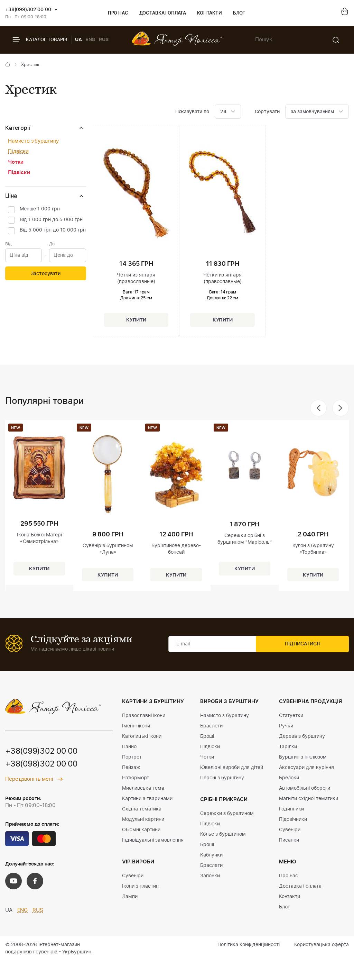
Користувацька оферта (321, 944)
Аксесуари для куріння (306, 767)
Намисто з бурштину (33, 141)
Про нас (118, 13)
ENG (90, 39)
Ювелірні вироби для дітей (231, 767)
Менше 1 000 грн (40, 209)
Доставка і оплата (162, 13)
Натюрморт (135, 778)
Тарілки (288, 746)
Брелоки (289, 778)
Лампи (130, 896)
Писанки (289, 840)
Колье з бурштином (223, 834)
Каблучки (211, 855)
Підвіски (18, 151)
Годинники (291, 809)
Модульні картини (143, 819)
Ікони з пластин (140, 886)
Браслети (211, 726)
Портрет (132, 757)
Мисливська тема (143, 788)
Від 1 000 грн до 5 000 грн (51, 219)
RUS (104, 39)
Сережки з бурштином (227, 813)
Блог (239, 13)
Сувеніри (132, 875)
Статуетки (291, 715)
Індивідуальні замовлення (153, 840)
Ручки (286, 726)
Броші (207, 736)
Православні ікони (143, 715)
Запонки (210, 875)
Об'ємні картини (141, 829)
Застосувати (45, 273)
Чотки (16, 162)
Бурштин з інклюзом (303, 757)
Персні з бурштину (222, 778)
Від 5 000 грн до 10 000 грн (53, 230)
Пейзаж (131, 767)
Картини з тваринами (147, 798)
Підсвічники (293, 819)
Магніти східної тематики (308, 798)
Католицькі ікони (141, 736)
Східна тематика (141, 809)
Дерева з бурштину (302, 736)
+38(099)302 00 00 (28, 9)
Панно (129, 746)
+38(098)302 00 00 (44, 765)
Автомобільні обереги (304, 788)
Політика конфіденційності (248, 944)
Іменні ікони (136, 726)
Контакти (209, 13)
